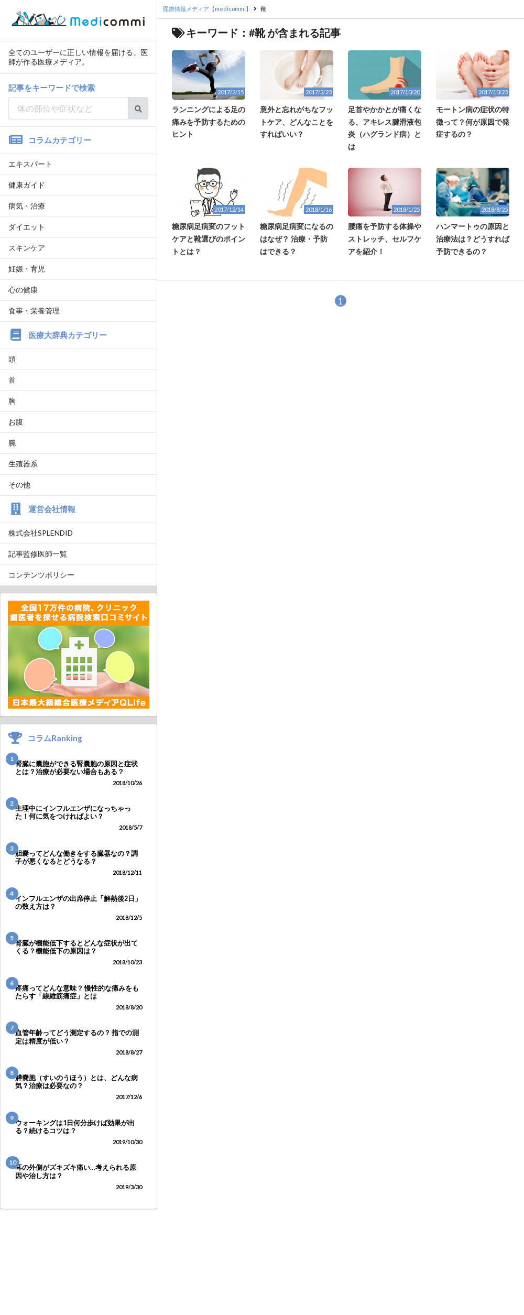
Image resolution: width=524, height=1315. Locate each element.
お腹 (15, 421)
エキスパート (30, 163)
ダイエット (26, 226)
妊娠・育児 (26, 268)
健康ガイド (26, 184)
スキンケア (26, 247)
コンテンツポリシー (41, 574)
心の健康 (23, 289)
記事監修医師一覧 (37, 553)
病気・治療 (26, 205)
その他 (19, 484)
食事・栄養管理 (34, 310)
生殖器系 (23, 463)
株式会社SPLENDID (40, 532)
